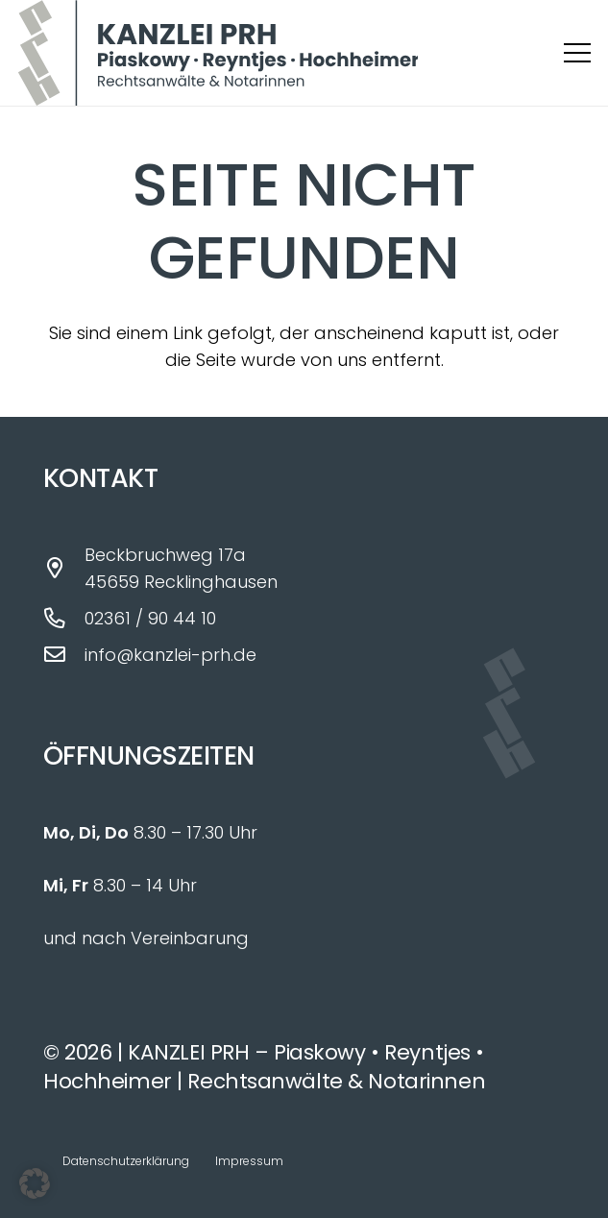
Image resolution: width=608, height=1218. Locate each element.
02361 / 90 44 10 (150, 618)
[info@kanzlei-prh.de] (64, 655)
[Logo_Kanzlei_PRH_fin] (217, 53)
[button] (577, 52)
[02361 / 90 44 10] (64, 618)
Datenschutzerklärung (125, 1161)
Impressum (249, 1161)
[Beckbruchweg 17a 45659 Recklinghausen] (64, 568)
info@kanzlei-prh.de (170, 655)
